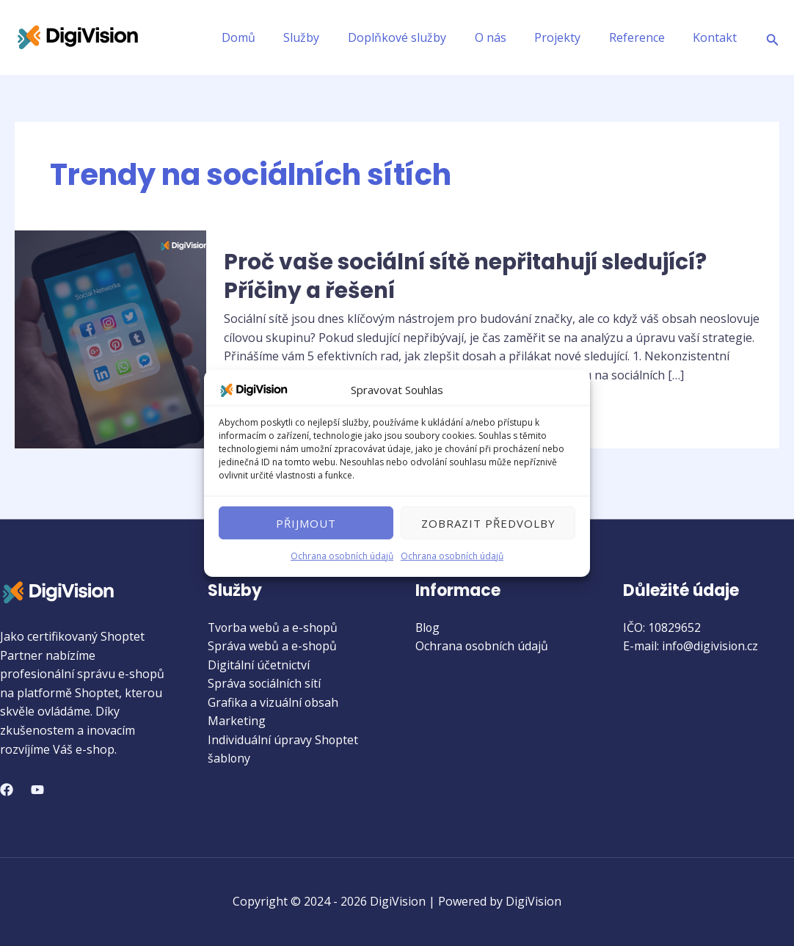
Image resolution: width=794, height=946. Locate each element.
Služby (328, 37)
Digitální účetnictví (259, 665)
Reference (644, 37)
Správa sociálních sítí (264, 684)
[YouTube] (37, 789)
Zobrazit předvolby (488, 523)
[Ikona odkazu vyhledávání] (772, 38)
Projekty (570, 37)
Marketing (237, 721)
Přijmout (306, 523)
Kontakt (718, 37)
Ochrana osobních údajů (342, 556)
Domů (270, 37)
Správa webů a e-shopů (273, 646)
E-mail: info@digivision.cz (691, 646)
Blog (428, 627)
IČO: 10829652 (662, 627)
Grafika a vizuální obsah (273, 702)
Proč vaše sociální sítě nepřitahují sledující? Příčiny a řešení (471, 276)
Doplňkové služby (419, 37)
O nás (507, 37)
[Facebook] (6, 789)
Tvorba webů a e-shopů (274, 627)
